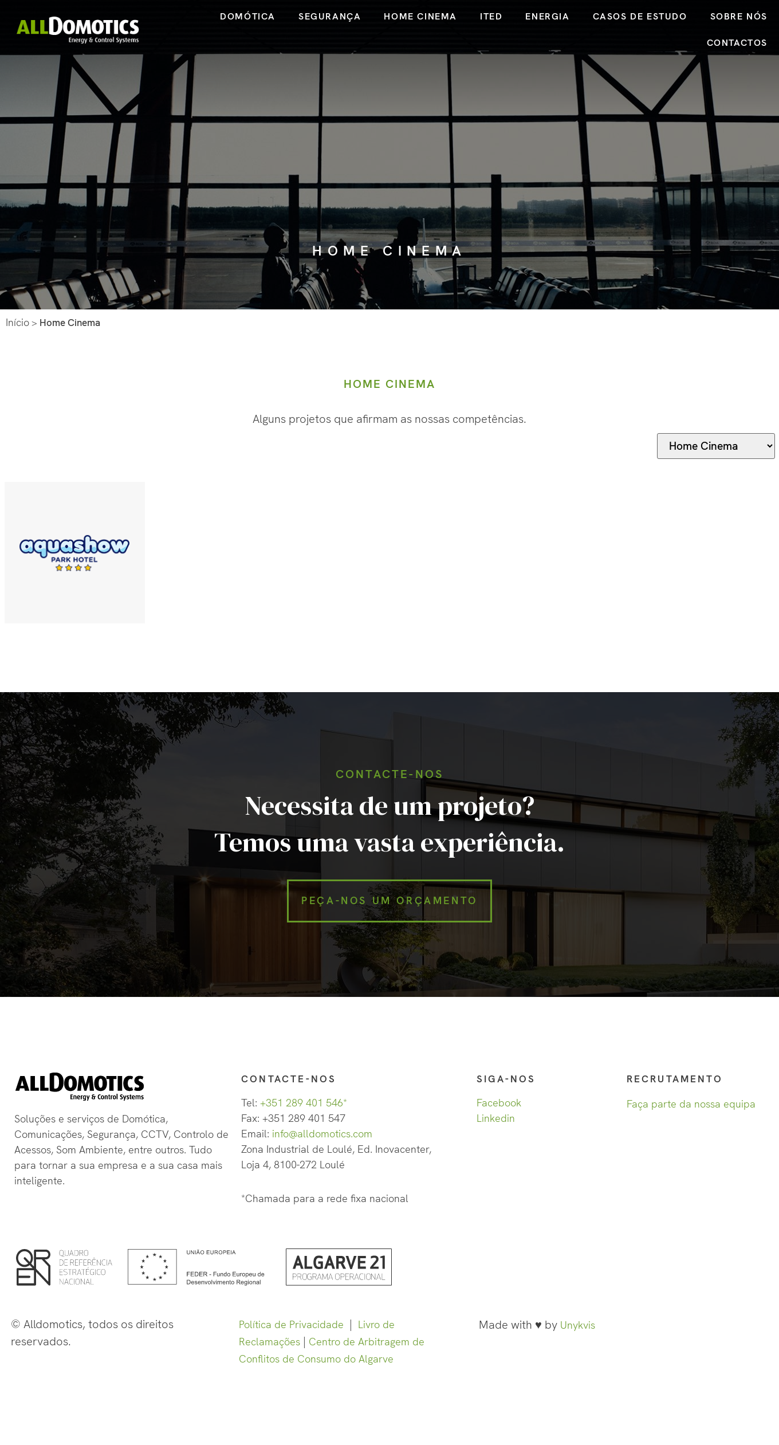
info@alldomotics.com (322, 1141)
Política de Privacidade (291, 1332)
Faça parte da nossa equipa (691, 1111)
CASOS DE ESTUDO (640, 16)
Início (17, 322)
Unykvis (577, 1333)
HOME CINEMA (420, 16)
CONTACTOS (737, 43)
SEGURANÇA (329, 16)
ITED (491, 16)
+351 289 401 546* (303, 1110)
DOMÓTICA (248, 16)
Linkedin (496, 1126)
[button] (389, 905)
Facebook (499, 1110)
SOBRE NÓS (739, 16)
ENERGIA (547, 16)
